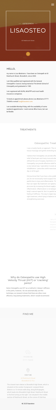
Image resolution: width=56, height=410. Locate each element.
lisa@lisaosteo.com (25, 101)
